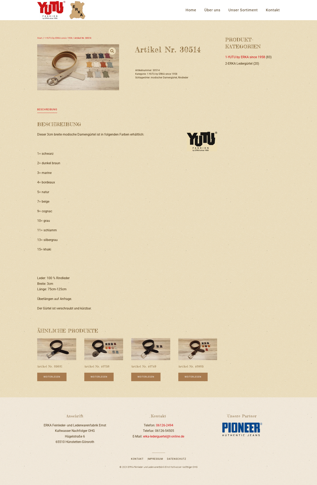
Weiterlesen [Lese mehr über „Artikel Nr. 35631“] (51, 377)
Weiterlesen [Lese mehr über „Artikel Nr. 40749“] (145, 377)
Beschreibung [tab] (47, 109)
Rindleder (183, 77)
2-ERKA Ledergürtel (239, 63)
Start (39, 38)
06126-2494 (164, 424)
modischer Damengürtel (164, 77)
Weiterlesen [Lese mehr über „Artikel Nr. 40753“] (99, 377)
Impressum (155, 458)
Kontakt (273, 10)
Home (191, 10)
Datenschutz (176, 458)
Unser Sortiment (243, 10)
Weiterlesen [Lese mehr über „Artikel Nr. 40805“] (193, 377)
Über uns (212, 10)
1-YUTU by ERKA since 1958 (58, 38)
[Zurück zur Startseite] (62, 10)
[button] (112, 51)
